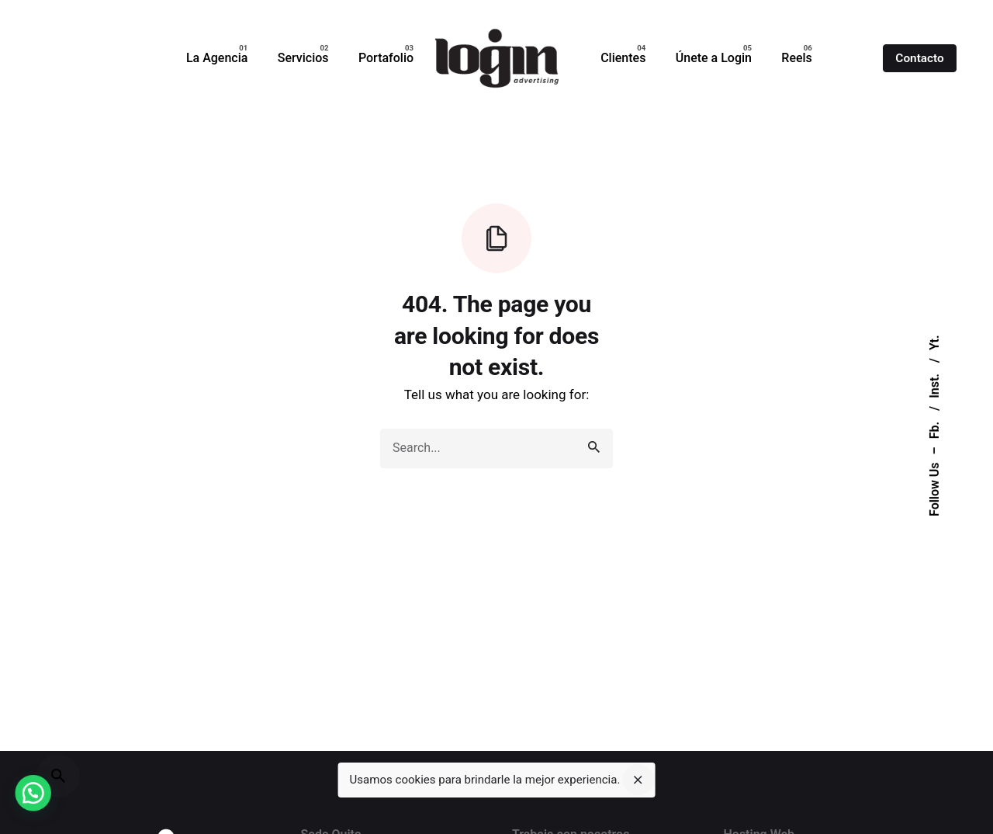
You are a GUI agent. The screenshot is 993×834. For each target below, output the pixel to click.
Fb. (934, 429)
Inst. (934, 384)
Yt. (934, 342)
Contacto (919, 58)
